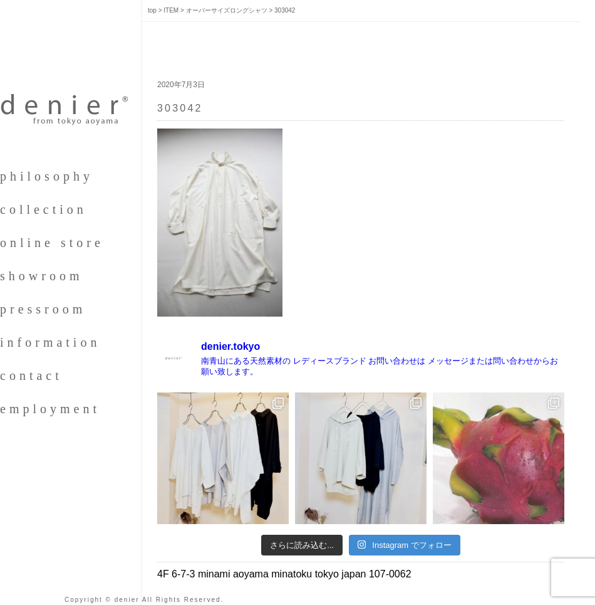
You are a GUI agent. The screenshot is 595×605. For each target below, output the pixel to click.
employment (50, 409)
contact (31, 375)
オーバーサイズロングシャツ (226, 10)
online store (52, 243)
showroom (41, 276)
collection (43, 209)
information (50, 342)
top (152, 10)
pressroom (43, 309)
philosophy (46, 176)
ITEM (170, 10)
